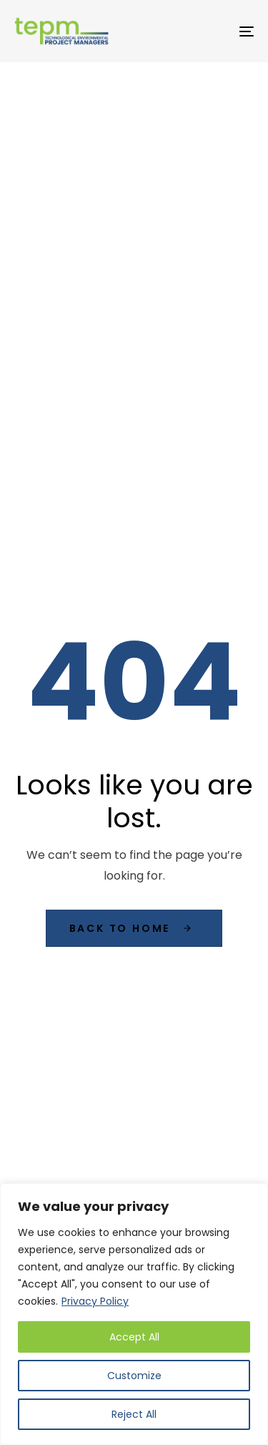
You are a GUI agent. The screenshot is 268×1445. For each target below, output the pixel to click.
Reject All (134, 1414)
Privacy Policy (95, 1301)
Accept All (134, 1337)
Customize (134, 1375)
